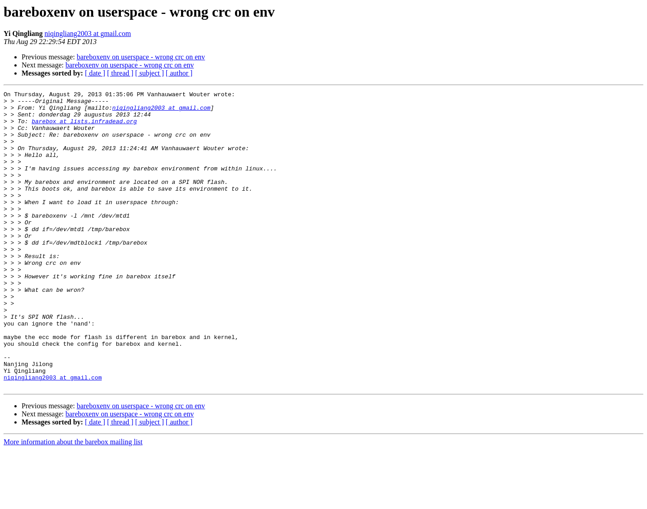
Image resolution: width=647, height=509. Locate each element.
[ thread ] (120, 73)
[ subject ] (149, 73)
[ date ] (95, 73)
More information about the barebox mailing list (73, 501)
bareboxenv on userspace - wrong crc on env (141, 57)
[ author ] (179, 73)
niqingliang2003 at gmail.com (87, 33)
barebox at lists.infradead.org (84, 128)
